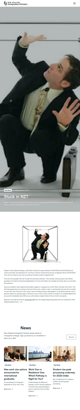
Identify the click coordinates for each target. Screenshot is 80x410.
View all (71, 337)
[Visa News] (8, 190)
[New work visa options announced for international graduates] (15, 353)
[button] (74, 3)
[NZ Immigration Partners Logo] (15, 3)
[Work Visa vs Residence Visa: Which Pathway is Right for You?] (40, 353)
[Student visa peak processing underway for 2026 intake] (64, 353)
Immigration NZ (30, 300)
